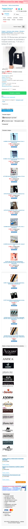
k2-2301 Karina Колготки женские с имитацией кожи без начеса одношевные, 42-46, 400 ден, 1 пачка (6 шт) (14, 318)
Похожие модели (6, 114)
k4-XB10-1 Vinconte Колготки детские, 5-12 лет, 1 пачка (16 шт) (14, 159)
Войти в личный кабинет (14, 5)
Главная (3, 31)
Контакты (9, 17)
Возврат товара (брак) (9, 501)
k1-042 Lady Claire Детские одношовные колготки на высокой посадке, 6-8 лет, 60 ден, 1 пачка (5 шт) (14, 262)
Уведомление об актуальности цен (11, 474)
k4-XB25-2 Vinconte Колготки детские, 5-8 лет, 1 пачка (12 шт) (14, 142)
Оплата (21, 17)
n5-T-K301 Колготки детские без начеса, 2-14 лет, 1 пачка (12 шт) (14, 177)
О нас (4, 17)
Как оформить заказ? (9, 498)
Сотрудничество (8, 507)
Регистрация (4, 5)
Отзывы (13, 19)
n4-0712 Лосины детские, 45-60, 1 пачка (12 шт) (14, 210)
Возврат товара (6, 19)
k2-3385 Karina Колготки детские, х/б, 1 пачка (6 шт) (14, 245)
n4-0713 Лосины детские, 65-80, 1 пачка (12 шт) (14, 193)
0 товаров (6, 14)
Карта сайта (7, 515)
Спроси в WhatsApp (7, 110)
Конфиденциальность (9, 505)
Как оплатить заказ (7, 121)
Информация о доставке (9, 117)
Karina (11, 75)
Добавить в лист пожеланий (8, 97)
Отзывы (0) (5, 124)
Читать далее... (6, 464)
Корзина (6, 13)
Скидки (4, 21)
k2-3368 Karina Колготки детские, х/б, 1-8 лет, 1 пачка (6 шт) (14, 227)
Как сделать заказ (19, 121)
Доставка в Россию (9, 497)
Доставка (15, 17)
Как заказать (20, 19)
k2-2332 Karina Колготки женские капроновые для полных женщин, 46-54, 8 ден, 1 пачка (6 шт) (14, 336)
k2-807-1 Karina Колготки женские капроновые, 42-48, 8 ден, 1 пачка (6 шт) (14, 283)
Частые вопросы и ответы (10, 500)
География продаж (9, 495)
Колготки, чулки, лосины (12, 31)
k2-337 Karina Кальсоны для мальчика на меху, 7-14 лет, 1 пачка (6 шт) (14, 301)
